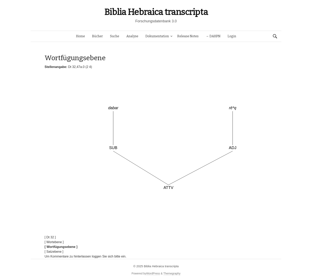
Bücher (97, 36)
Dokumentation (157, 36)
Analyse (132, 36)
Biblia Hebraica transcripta (156, 12)
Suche (114, 36)
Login (232, 36)
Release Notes (188, 36)
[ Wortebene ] (54, 242)
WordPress (153, 273)
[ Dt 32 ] (50, 237)
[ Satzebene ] (54, 251)
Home (80, 36)
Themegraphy (171, 273)
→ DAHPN (213, 36)
